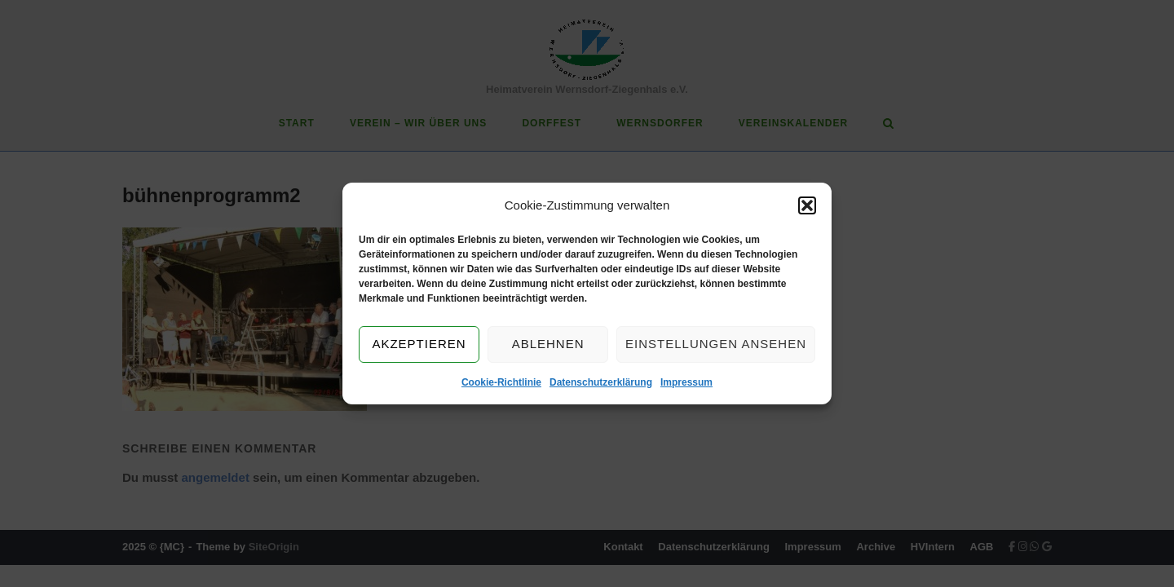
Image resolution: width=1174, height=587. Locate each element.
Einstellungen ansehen (715, 344)
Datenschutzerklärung (600, 382)
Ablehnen (548, 344)
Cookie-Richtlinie (501, 382)
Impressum (686, 382)
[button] (807, 205)
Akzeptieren (419, 344)
